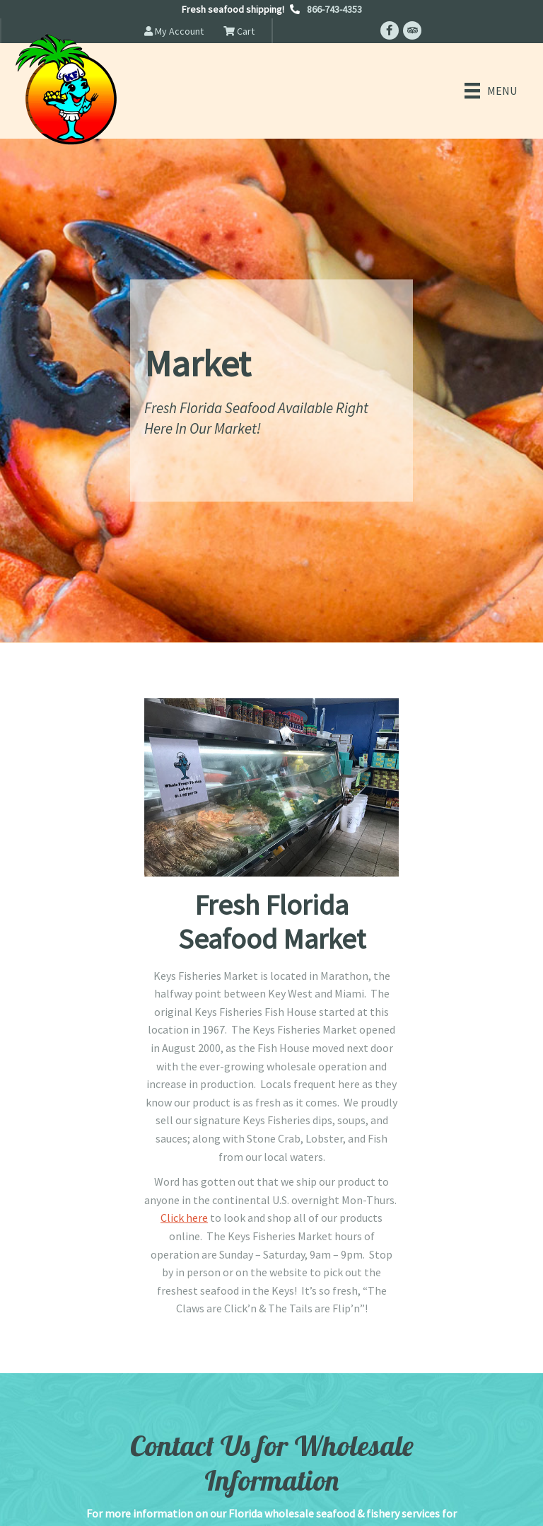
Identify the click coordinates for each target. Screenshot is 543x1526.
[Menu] (490, 90)
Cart (239, 31)
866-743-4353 (334, 9)
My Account (174, 31)
